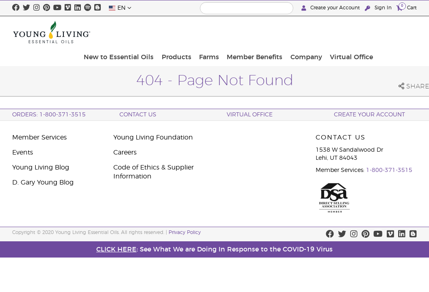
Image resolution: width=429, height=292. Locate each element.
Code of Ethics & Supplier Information (153, 172)
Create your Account (331, 8)
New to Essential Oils (175, 32)
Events (22, 152)
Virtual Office (392, 32)
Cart (406, 7)
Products (230, 32)
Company (350, 32)
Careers (124, 152)
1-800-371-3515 (389, 170)
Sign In (379, 8)
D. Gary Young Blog (43, 182)
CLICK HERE (116, 249)
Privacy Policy (185, 232)
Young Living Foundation (153, 137)
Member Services (39, 137)
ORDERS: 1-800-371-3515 (49, 115)
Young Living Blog (40, 167)
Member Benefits (302, 32)
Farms (259, 32)
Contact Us (137, 115)
